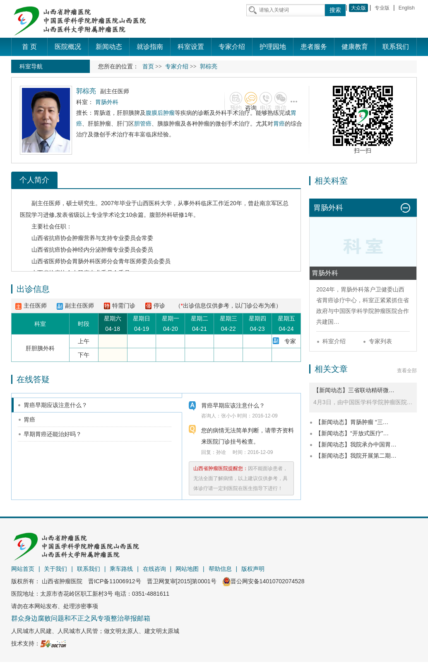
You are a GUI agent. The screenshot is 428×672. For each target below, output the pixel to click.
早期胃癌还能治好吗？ (53, 434)
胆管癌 (142, 123)
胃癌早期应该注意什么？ (55, 405)
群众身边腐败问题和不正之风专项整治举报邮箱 (80, 618)
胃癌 (279, 123)
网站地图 (187, 568)
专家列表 (380, 341)
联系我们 (88, 568)
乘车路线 (121, 568)
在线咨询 (154, 568)
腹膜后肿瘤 (160, 112)
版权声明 (252, 568)
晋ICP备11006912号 (114, 581)
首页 (148, 66)
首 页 (29, 46)
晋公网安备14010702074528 (263, 581)
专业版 (382, 8)
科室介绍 (334, 341)
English (407, 8)
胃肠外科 (83, 261)
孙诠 (221, 452)
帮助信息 (220, 568)
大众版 (358, 8)
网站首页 (22, 568)
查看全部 (407, 371)
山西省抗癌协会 (51, 238)
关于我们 (55, 568)
